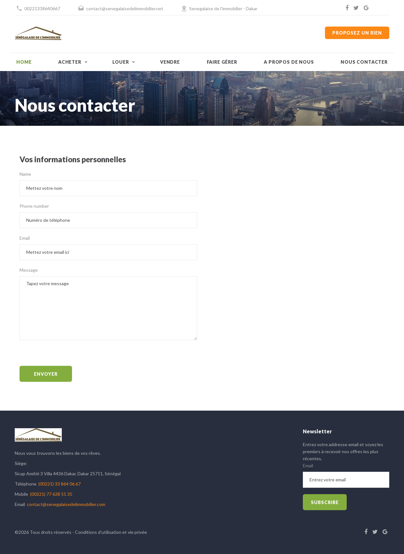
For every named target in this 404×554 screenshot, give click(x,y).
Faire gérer (222, 62)
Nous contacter (364, 62)
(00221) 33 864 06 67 (59, 483)
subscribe (325, 502)
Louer (120, 62)
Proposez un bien (357, 33)
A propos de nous (289, 62)
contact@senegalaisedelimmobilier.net (124, 8)
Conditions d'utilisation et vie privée (111, 532)
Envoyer (46, 374)
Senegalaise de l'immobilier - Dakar (223, 8)
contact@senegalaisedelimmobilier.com (66, 504)
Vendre (170, 62)
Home (23, 62)
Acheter (69, 62)
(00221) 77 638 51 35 (51, 494)
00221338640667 (42, 8)
